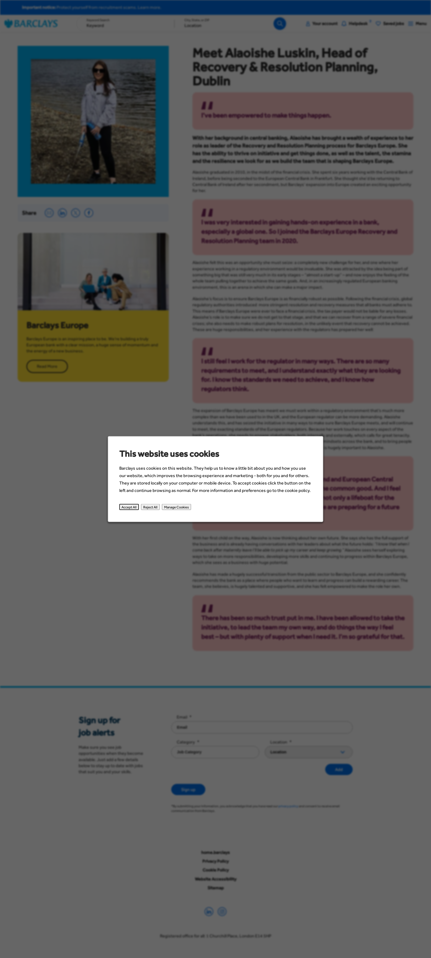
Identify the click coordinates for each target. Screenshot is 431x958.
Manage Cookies (176, 507)
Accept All (129, 507)
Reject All (150, 507)
